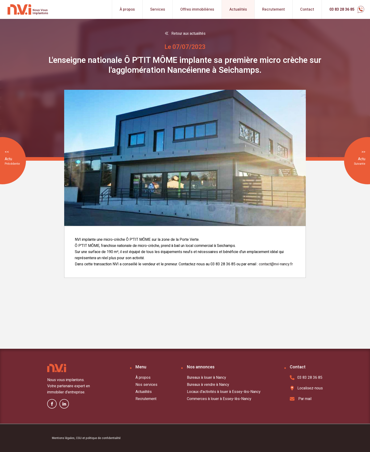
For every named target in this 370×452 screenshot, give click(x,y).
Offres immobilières (197, 9)
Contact (307, 9)
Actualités (238, 9)
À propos (127, 9)
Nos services (146, 384)
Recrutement (273, 9)
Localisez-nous (306, 388)
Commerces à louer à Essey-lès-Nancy (219, 399)
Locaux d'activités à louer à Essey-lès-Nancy (224, 392)
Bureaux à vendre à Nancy (208, 384)
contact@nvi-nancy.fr (276, 264)
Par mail (300, 399)
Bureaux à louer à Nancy (206, 377)
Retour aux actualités (188, 33)
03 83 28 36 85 (306, 377)
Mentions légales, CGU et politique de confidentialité (86, 438)
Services (157, 9)
